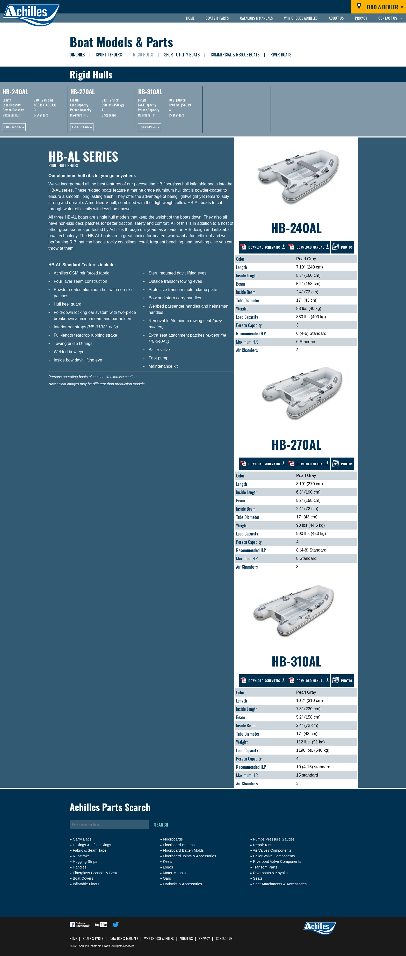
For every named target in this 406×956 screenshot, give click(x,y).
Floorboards (173, 839)
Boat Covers (83, 878)
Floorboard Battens (178, 845)
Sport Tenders (109, 55)
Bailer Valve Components (274, 856)
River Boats (281, 55)
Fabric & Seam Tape (89, 850)
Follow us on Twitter (115, 924)
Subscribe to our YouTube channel (101, 924)
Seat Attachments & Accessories (280, 884)
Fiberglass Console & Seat (95, 873)
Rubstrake (81, 856)
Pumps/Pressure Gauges (274, 839)
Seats (258, 878)
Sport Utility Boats (182, 55)
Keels (167, 861)
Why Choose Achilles (301, 18)
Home (190, 18)
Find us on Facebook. (80, 924)
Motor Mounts (174, 873)
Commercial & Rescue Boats (235, 55)
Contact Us (387, 18)
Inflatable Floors (86, 884)
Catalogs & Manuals (256, 18)
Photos (347, 247)
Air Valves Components (272, 850)
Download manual (310, 247)
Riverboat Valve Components (277, 861)
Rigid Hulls (143, 55)
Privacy (361, 18)
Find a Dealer (382, 7)
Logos (168, 867)
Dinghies (77, 55)
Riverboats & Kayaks (270, 873)
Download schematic (264, 247)
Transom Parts (265, 867)
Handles (79, 867)
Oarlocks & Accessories (182, 884)
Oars (167, 878)
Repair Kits (262, 845)
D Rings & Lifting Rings (92, 845)
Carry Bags (82, 839)
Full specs (12, 127)
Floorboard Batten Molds (183, 850)
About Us (336, 18)
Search (161, 825)
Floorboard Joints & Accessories (189, 856)
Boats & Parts (217, 18)
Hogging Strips (85, 861)
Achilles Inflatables (31, 15)
